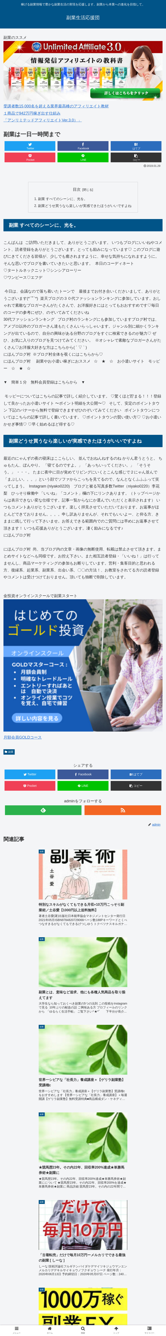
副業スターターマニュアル (34, 1267)
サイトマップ (136, 1310)
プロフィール (83, 1310)
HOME (30, 1304)
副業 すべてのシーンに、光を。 (63, 199)
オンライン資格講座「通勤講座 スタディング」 (30, 1313)
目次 (77, 189)
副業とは (83, 1304)
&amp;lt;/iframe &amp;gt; (83, 1210)
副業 (9, 752)
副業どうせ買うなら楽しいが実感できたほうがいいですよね (84, 206)
